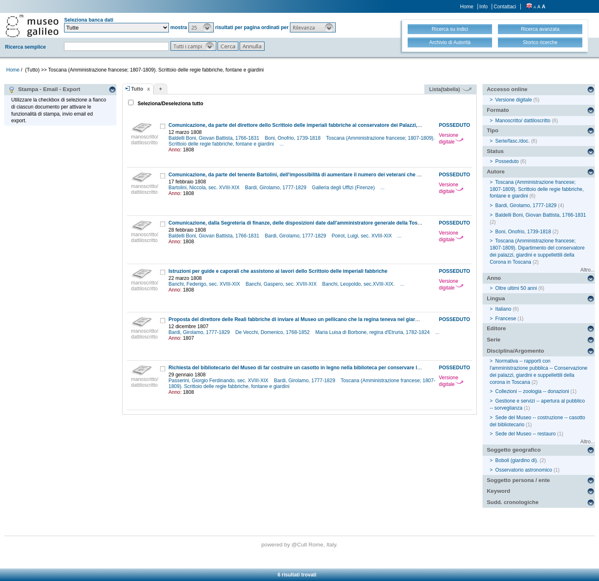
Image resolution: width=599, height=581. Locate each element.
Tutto (137, 89)
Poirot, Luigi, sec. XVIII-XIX (362, 236)
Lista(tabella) (450, 89)
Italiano (503, 309)
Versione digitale (451, 138)
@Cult (300, 544)
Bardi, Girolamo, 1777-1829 (276, 187)
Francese (505, 318)
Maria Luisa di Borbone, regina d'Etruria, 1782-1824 (373, 332)
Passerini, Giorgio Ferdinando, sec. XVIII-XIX (219, 380)
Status (495, 151)
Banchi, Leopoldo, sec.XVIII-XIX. (359, 284)
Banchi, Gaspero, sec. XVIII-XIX (281, 284)
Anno (494, 278)
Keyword (498, 491)
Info (483, 7)
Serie (493, 339)
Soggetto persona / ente (518, 480)
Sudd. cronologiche (512, 502)
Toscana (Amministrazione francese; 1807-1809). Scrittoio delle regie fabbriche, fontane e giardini (537, 189)
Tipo (492, 130)
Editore (496, 328)
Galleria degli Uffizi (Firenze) (344, 187)
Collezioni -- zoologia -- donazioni (532, 391)
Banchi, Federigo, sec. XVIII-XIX (204, 284)
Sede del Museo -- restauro (525, 434)
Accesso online (507, 89)
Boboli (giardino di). (516, 460)
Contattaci (505, 7)
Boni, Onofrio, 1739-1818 (293, 138)
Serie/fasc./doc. (512, 141)
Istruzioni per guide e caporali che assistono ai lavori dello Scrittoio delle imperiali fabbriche (277, 271)
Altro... (587, 270)
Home (466, 7)
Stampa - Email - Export (44, 89)
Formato (498, 110)
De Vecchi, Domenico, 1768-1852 (273, 332)
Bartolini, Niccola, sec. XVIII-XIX (204, 187)
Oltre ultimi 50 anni (516, 288)
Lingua (496, 298)
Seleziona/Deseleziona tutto (169, 103)
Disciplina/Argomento (515, 351)
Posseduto (507, 161)
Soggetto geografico (514, 450)
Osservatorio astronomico (523, 470)
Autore (496, 171)
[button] (201, 27)
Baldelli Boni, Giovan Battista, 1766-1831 (214, 138)
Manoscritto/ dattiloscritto (523, 121)
